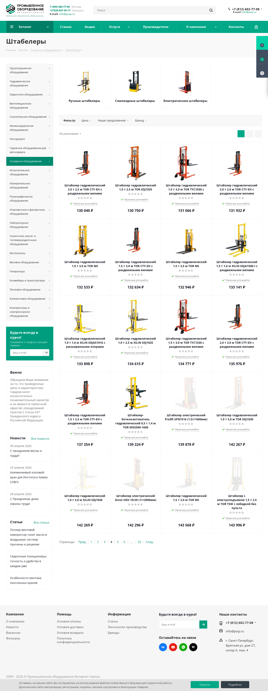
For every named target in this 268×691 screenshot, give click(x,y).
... (131, 542)
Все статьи (41, 522)
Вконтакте (163, 647)
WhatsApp (183, 647)
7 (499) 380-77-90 (60, 6)
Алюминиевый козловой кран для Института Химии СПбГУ (29, 477)
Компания (15, 614)
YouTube (173, 647)
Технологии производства (127, 627)
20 (139, 542)
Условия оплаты (69, 621)
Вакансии (13, 633)
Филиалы (13, 638)
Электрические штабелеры (185, 101)
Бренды (113, 633)
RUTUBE (193, 647)
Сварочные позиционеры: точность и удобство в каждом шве (28, 561)
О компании (15, 621)
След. (150, 542)
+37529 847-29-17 (60, 10)
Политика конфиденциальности (73, 640)
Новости (12, 627)
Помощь (64, 614)
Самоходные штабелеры (135, 101)
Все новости (40, 438)
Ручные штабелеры (84, 101)
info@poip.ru (67, 14)
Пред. (82, 542)
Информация (119, 614)
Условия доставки (70, 627)
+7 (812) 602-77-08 (246, 9)
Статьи (113, 621)
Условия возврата (70, 633)
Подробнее (235, 684)
